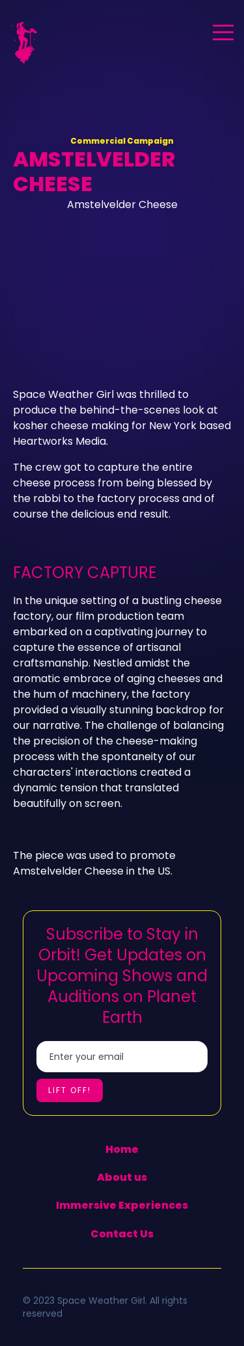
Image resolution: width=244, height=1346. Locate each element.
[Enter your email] (122, 1056)
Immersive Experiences (122, 1205)
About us (122, 1177)
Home (122, 1149)
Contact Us (122, 1233)
